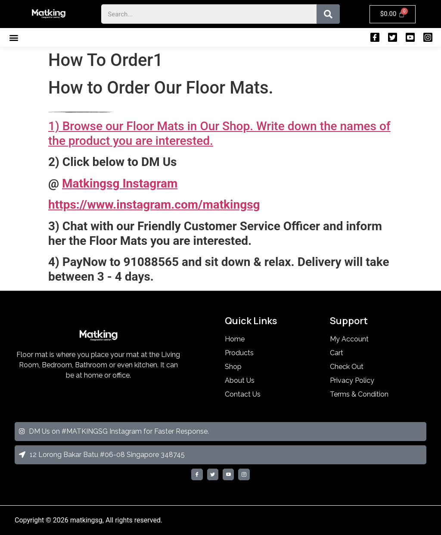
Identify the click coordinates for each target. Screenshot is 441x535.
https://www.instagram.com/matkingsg (154, 204)
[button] (13, 37)
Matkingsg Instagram (119, 183)
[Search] (328, 14)
